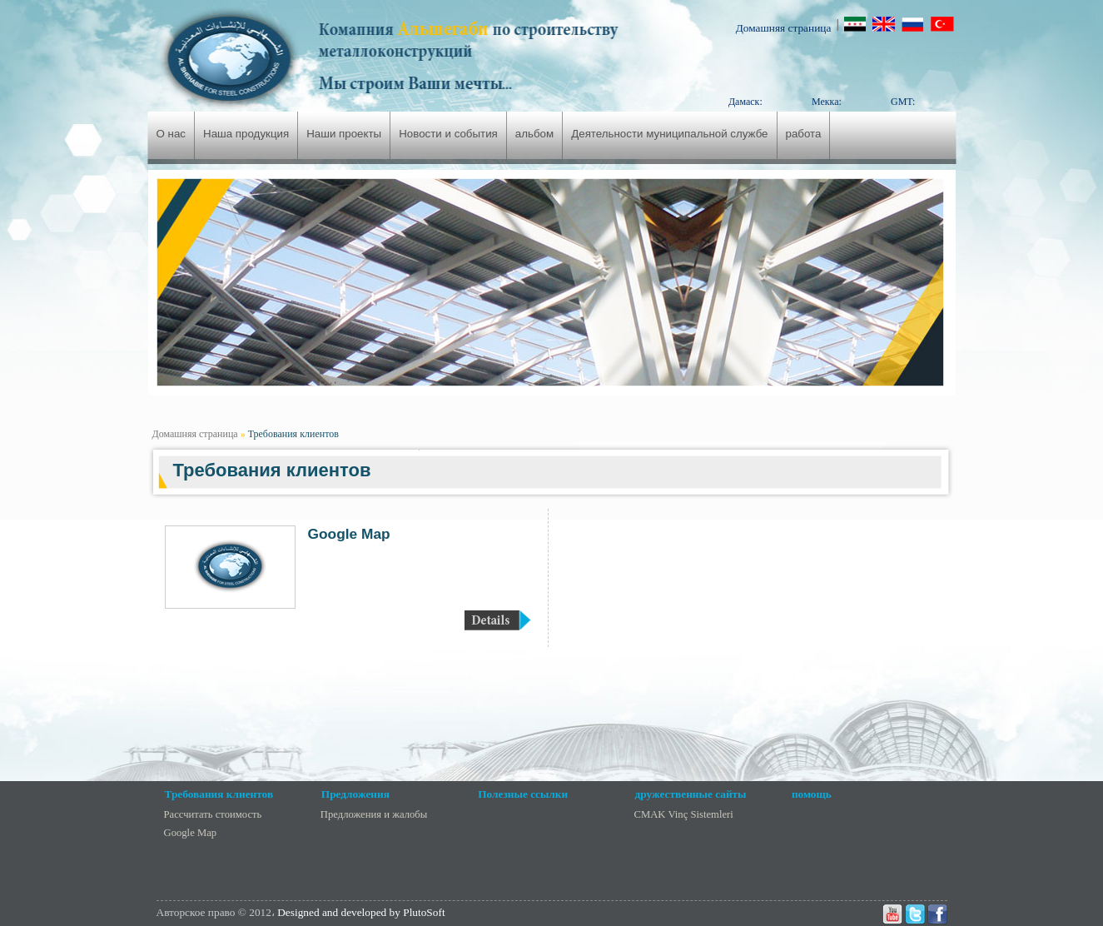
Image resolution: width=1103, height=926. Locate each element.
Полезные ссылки (523, 794)
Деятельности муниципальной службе (669, 133)
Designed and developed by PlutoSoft (361, 912)
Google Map (349, 533)
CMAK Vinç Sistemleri (683, 814)
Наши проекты (343, 133)
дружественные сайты (691, 794)
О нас (171, 133)
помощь (812, 794)
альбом (534, 133)
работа (804, 133)
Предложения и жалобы (373, 814)
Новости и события (448, 133)
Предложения (355, 794)
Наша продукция (246, 133)
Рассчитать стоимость (213, 814)
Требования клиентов (293, 434)
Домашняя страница (784, 28)
